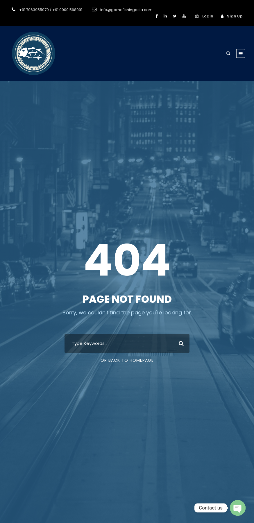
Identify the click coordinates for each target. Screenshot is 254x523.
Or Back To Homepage (127, 360)
